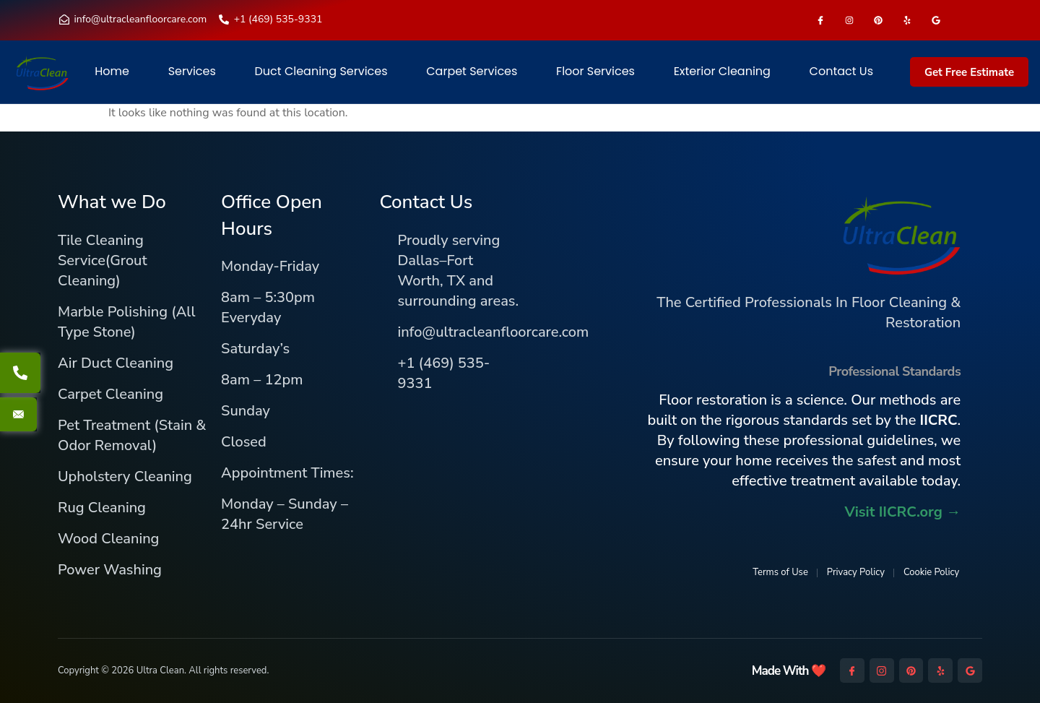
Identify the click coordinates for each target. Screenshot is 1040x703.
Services (192, 72)
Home (112, 72)
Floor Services (595, 72)
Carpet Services (471, 72)
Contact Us (841, 72)
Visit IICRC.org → (902, 512)
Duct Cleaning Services (321, 72)
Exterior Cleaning (722, 72)
